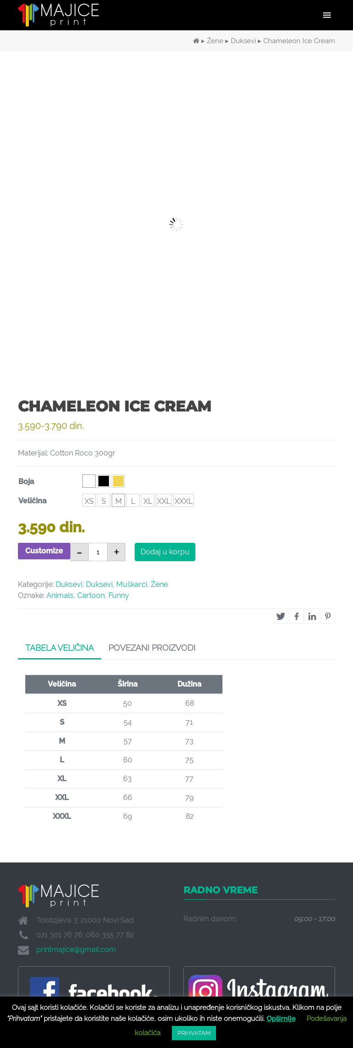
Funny (118, 595)
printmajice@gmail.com (76, 949)
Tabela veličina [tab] (59, 648)
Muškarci (131, 584)
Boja (26, 481)
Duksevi (243, 41)
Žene (215, 41)
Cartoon (91, 595)
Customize (44, 551)
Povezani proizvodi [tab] (151, 648)
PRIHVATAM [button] (194, 1033)
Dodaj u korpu (165, 551)
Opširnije (281, 1018)
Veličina (32, 500)
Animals (60, 595)
